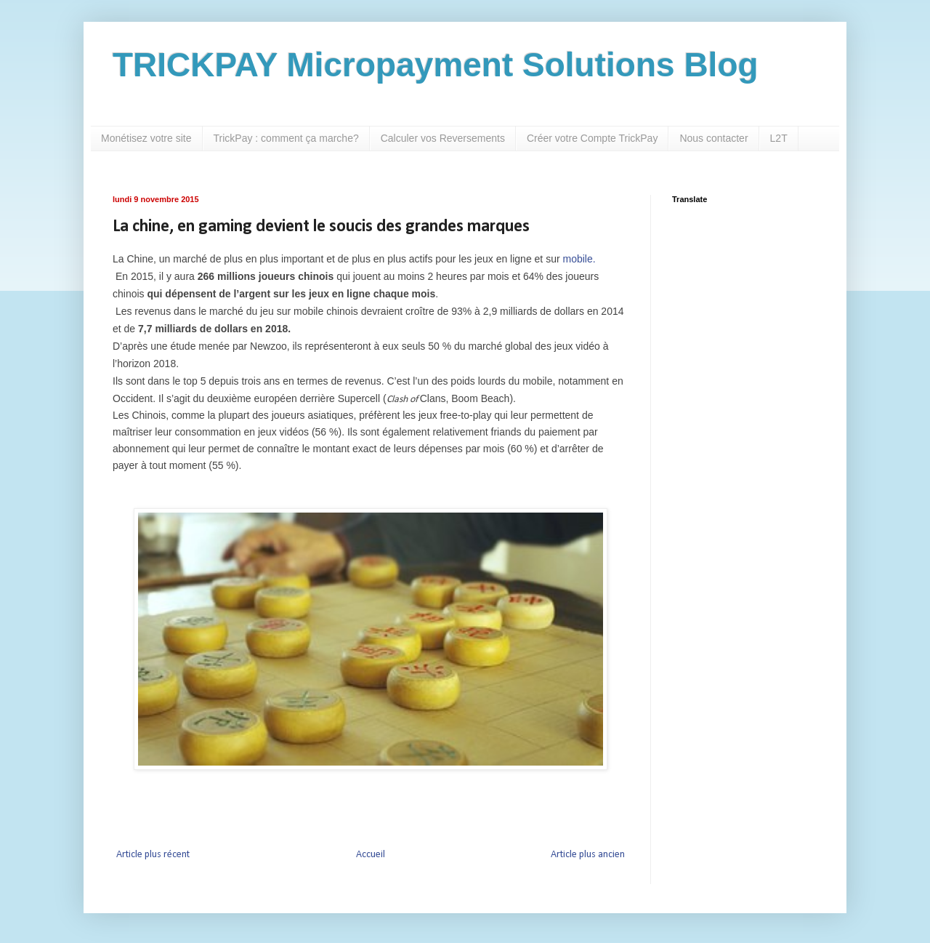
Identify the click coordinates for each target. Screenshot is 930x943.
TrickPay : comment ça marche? (286, 138)
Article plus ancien (588, 854)
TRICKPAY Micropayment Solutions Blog (436, 65)
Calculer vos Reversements (443, 138)
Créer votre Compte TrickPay (592, 138)
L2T (779, 138)
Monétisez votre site (146, 138)
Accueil (370, 854)
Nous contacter (713, 138)
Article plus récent (153, 854)
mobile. (578, 259)
